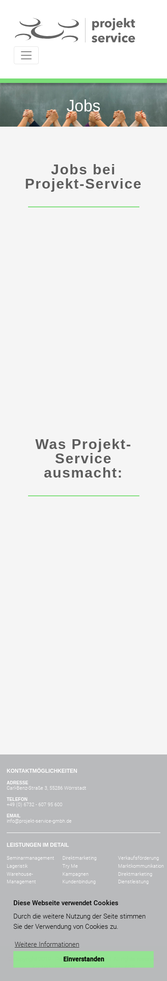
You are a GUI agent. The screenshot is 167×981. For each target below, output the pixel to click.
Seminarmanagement (30, 858)
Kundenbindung (79, 882)
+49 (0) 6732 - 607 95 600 (34, 805)
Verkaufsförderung (138, 858)
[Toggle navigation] (26, 55)
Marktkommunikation (141, 866)
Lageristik (17, 866)
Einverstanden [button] (83, 959)
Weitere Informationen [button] (47, 944)
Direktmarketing (79, 858)
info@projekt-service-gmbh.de (39, 821)
